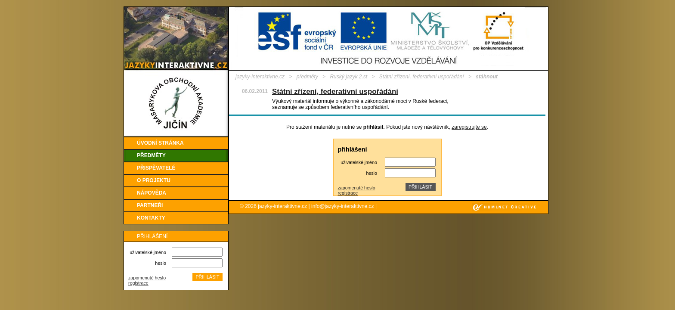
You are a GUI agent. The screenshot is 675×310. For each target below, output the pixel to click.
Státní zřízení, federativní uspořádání (421, 77)
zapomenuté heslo (147, 277)
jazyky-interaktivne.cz (260, 77)
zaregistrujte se (469, 127)
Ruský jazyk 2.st (348, 77)
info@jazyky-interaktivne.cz (342, 206)
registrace (138, 282)
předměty (307, 77)
